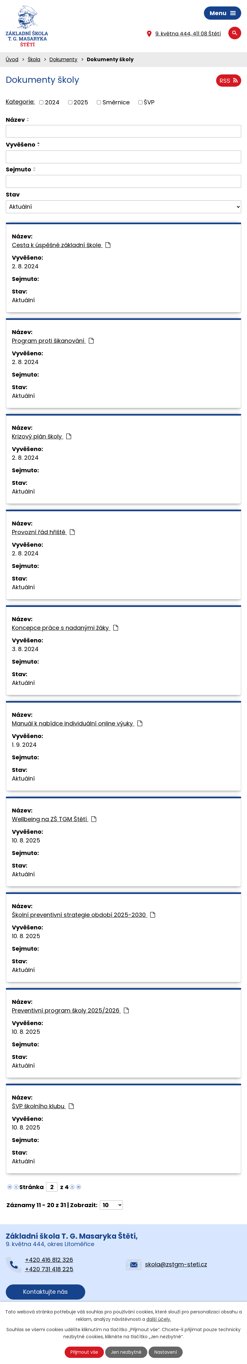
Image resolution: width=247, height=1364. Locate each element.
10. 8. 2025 (26, 840)
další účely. (158, 1319)
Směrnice (116, 102)
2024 (52, 102)
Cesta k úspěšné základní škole (61, 245)
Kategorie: (20, 102)
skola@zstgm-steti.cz (176, 1264)
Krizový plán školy (41, 436)
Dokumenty (64, 59)
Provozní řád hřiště (43, 532)
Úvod (12, 59)
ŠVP (149, 102)
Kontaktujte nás (45, 1292)
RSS (229, 81)
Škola (34, 59)
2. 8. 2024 (25, 266)
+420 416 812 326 (49, 1260)
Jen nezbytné (126, 1352)
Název (15, 120)
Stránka (31, 1187)
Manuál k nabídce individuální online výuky (77, 723)
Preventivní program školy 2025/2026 (70, 1010)
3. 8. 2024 (25, 649)
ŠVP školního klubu (43, 1106)
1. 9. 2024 (24, 745)
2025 (81, 102)
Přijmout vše (84, 1352)
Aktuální (23, 300)
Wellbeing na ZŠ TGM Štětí (54, 819)
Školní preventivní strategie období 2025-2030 (83, 915)
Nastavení (165, 1352)
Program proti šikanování (53, 341)
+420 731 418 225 (49, 1269)
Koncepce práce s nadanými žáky (65, 628)
